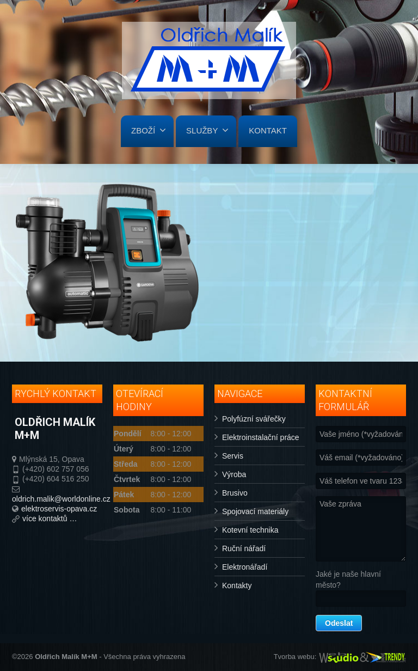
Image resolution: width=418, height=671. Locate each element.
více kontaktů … (49, 518)
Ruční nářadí (244, 548)
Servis (232, 456)
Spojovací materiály (255, 511)
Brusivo (235, 493)
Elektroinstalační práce (260, 437)
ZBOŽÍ (148, 130)
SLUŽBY (207, 130)
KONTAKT (268, 130)
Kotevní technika (250, 530)
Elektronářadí (244, 567)
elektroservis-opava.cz (59, 508)
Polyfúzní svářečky (254, 418)
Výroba (234, 474)
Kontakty (236, 585)
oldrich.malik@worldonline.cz (61, 499)
